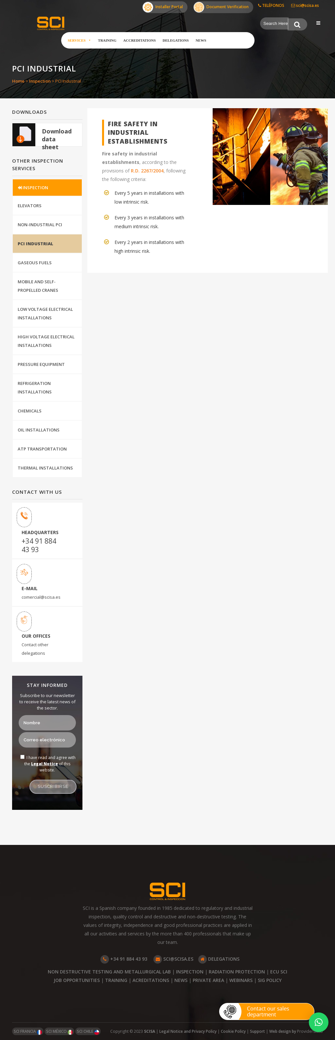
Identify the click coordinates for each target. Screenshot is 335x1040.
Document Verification (221, 7)
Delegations (176, 40)
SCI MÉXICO (59, 1032)
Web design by (283, 1031)
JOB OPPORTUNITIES (77, 980)
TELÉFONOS (271, 5)
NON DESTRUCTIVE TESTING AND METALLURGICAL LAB (109, 972)
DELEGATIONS (218, 959)
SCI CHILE (88, 1032)
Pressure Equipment (41, 364)
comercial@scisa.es (41, 597)
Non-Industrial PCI (40, 225)
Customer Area (234, 40)
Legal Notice (44, 764)
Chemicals (30, 411)
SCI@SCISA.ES (173, 959)
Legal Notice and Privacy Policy (188, 1031)
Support (257, 1031)
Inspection (40, 81)
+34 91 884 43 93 (39, 545)
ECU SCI (278, 972)
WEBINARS (241, 980)
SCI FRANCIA (28, 1032)
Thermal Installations (45, 468)
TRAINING (116, 980)
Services (79, 40)
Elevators (30, 206)
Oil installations (39, 430)
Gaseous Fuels (35, 263)
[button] (318, 1022)
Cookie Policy (233, 1031)
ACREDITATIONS (150, 980)
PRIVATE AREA (208, 980)
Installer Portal (163, 7)
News (201, 40)
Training (107, 40)
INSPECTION (33, 187)
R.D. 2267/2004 (147, 171)
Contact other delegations (35, 649)
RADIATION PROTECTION (237, 972)
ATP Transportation (42, 449)
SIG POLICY (270, 980)
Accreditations (139, 40)
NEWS (180, 980)
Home (18, 81)
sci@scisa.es (305, 5)
